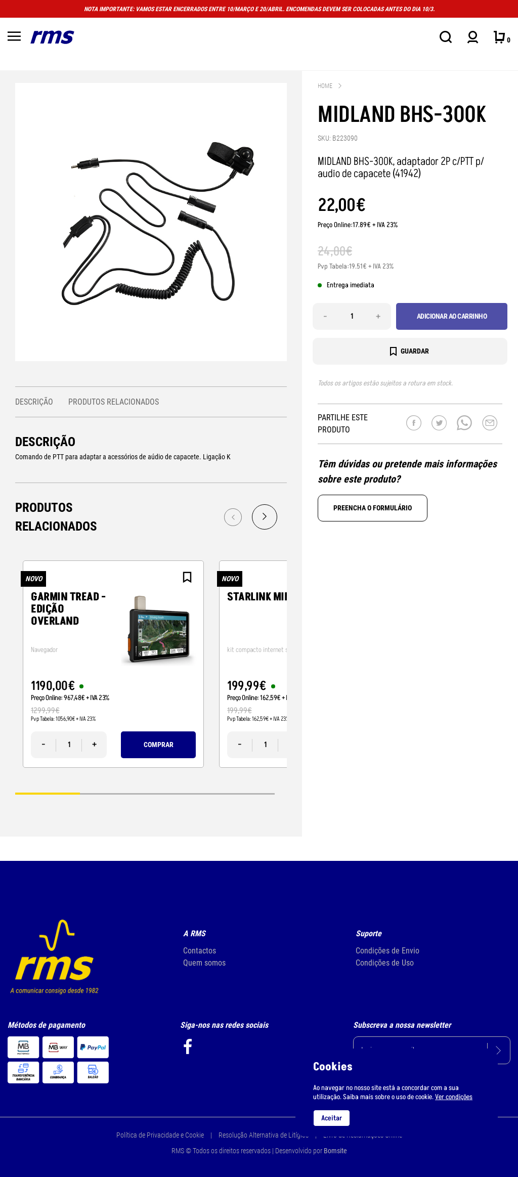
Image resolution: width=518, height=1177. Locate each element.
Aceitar (331, 1118)
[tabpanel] (113, 664)
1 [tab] (47, 793)
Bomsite (335, 1151)
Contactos (199, 950)
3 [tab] (177, 793)
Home (325, 86)
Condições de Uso (385, 963)
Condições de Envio (387, 950)
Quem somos (204, 963)
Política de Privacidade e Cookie (160, 1135)
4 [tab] (242, 793)
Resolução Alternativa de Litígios (264, 1135)
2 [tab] (112, 793)
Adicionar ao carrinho (452, 316)
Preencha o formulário (372, 508)
